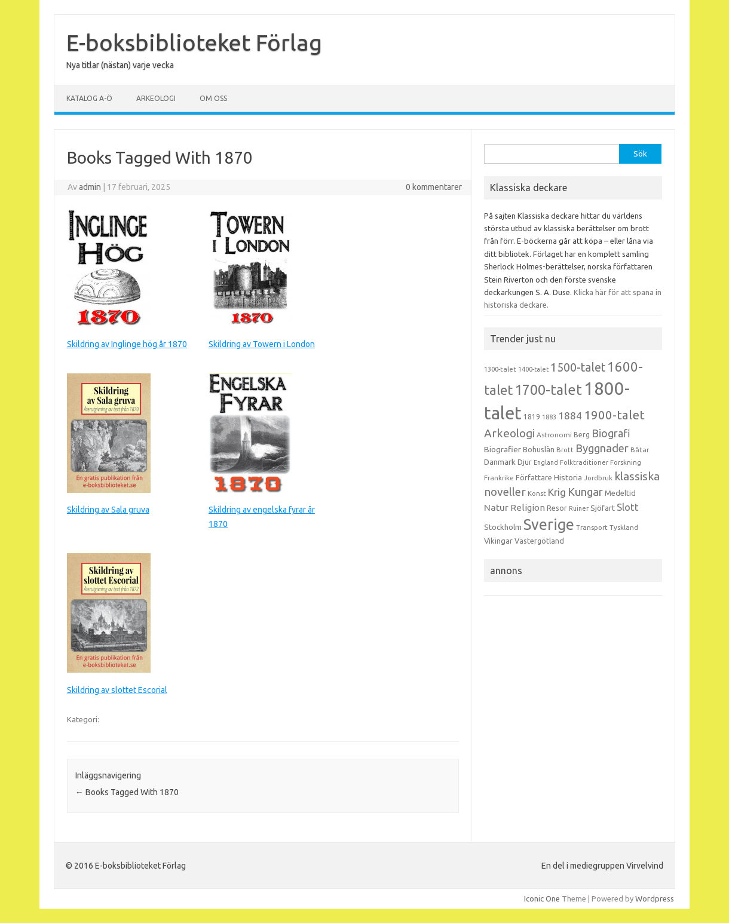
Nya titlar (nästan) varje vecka (120, 65)
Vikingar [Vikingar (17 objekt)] (498, 540)
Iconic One (542, 898)
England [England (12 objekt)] (546, 462)
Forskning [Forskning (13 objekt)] (625, 462)
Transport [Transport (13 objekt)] (592, 527)
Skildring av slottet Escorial (117, 690)
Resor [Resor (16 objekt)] (557, 508)
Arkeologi (156, 98)
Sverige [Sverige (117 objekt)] (548, 524)
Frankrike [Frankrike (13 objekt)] (499, 478)
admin (90, 187)
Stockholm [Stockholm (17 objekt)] (503, 527)
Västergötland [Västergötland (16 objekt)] (539, 540)
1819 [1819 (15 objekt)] (531, 417)
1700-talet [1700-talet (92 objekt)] (548, 389)
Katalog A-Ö (89, 98)
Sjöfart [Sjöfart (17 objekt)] (602, 508)
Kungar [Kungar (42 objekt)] (585, 492)
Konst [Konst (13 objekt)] (537, 493)
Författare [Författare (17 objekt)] (534, 477)
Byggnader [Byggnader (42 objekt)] (602, 448)
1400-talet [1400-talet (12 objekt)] (533, 369)
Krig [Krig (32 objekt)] (557, 492)
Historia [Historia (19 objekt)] (568, 477)
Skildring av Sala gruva (108, 509)
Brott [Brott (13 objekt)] (565, 449)
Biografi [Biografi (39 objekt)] (611, 433)
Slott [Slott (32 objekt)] (628, 507)
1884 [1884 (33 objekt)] (570, 415)
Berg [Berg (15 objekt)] (582, 434)
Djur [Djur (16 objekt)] (524, 462)
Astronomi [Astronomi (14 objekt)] (554, 434)
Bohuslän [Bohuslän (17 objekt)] (539, 449)
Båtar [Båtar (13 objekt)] (639, 449)
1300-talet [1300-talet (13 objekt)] (500, 369)
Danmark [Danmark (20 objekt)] (500, 462)
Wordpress (654, 898)
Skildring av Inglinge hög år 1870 (127, 344)
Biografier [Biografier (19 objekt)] (502, 449)
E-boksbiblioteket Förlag (194, 42)
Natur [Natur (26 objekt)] (496, 507)
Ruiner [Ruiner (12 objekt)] (579, 508)
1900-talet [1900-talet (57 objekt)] (614, 415)
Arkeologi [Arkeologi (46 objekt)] (509, 433)
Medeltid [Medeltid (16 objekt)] (620, 493)
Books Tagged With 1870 (127, 792)
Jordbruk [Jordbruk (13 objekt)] (598, 478)
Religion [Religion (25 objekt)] (527, 507)
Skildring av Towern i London (262, 344)
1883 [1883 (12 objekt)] (549, 417)
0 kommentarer (434, 187)
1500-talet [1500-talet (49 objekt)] (577, 367)
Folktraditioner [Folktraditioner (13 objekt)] (584, 462)
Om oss (213, 98)
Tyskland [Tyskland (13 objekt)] (623, 527)
